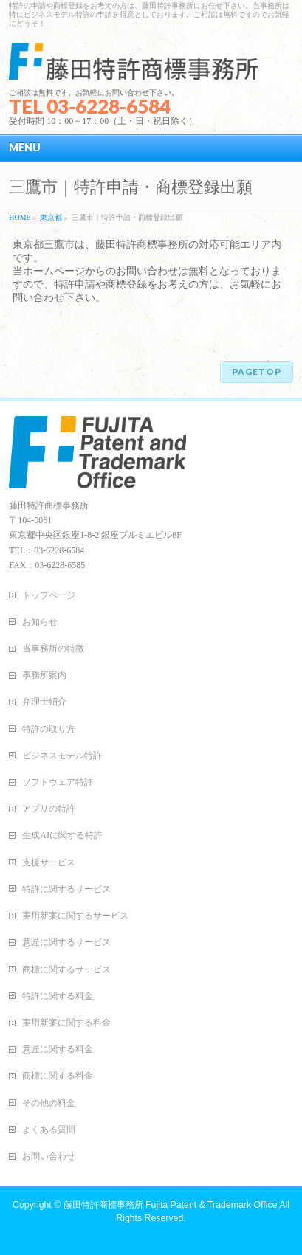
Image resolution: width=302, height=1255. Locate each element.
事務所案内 (44, 675)
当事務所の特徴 (53, 648)
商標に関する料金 (57, 1076)
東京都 (51, 217)
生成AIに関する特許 (62, 835)
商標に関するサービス (66, 969)
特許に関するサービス (66, 889)
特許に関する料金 (57, 996)
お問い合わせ (48, 1156)
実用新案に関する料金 (66, 1022)
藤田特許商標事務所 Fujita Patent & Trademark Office (171, 1205)
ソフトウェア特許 (57, 782)
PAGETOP (256, 371)
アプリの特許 (48, 808)
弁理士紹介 (44, 701)
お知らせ (40, 622)
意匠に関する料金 (57, 1049)
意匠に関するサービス (66, 942)
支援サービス (48, 862)
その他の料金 (48, 1103)
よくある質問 (48, 1129)
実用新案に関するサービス (75, 915)
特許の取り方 (48, 729)
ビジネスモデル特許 (62, 755)
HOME (19, 217)
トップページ (48, 595)
